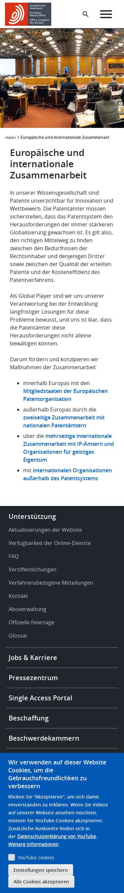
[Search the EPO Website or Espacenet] (86, 14)
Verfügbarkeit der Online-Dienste (50, 543)
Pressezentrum (33, 677)
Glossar (18, 635)
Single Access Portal (40, 697)
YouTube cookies (36, 857)
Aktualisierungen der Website (45, 529)
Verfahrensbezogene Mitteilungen (51, 582)
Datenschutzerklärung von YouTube (56, 836)
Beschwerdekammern (44, 738)
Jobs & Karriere (33, 657)
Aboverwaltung (27, 609)
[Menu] (106, 14)
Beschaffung (29, 718)
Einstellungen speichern (41, 870)
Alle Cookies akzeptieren (41, 881)
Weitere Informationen (33, 844)
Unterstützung (32, 516)
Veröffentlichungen (33, 569)
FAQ (14, 556)
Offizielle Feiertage (31, 622)
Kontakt (18, 596)
